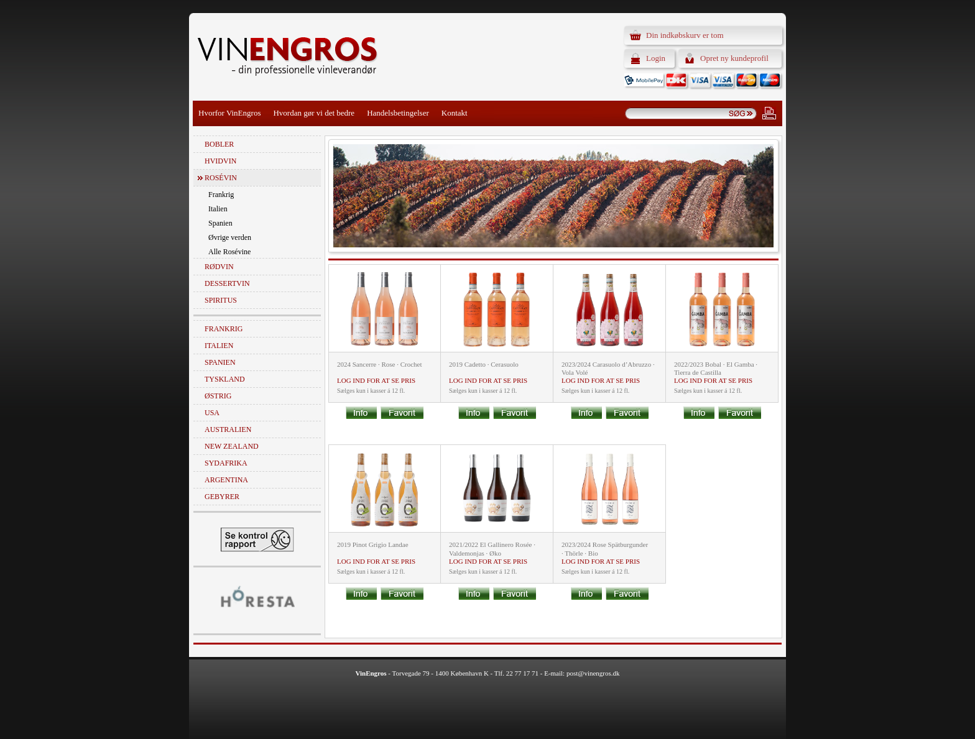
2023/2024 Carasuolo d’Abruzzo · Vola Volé (608, 368)
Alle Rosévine (229, 251)
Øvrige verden (229, 237)
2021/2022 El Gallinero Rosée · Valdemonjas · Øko (492, 548)
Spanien (220, 223)
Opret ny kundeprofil (734, 58)
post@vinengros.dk (593, 673)
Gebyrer (222, 496)
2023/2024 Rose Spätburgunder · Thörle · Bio (604, 548)
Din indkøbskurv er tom (685, 35)
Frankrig (221, 194)
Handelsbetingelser (398, 112)
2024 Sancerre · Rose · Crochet (379, 364)
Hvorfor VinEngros (229, 112)
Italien (218, 208)
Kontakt (454, 112)
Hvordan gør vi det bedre (313, 112)
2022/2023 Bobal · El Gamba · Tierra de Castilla (715, 368)
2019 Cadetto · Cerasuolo (484, 364)
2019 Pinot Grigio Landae (373, 544)
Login (655, 58)
